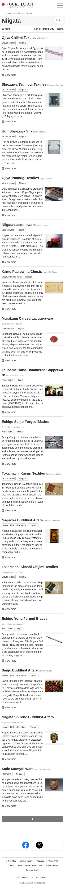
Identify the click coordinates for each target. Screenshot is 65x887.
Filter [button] (58, 20)
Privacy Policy (52, 865)
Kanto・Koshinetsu (15, 13)
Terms (11, 865)
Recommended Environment (30, 865)
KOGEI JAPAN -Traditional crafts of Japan (17, 6)
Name (60, 29)
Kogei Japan (2, 13)
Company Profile (32, 870)
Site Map (12, 861)
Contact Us (53, 861)
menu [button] (60, 4)
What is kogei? (26, 861)
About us (40, 861)
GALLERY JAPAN (39, 878)
